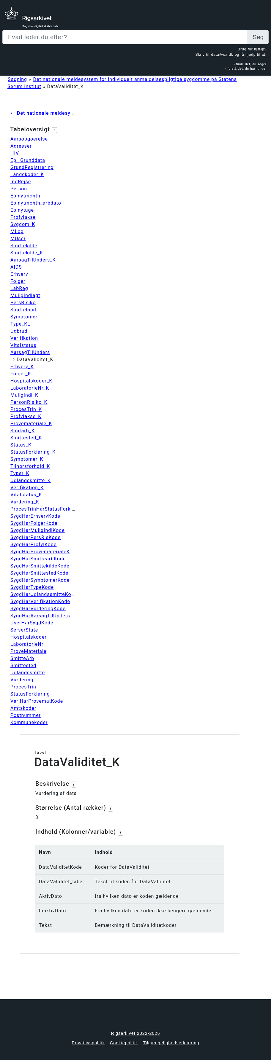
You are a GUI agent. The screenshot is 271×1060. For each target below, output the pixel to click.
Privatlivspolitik (88, 1042)
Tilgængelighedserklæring (171, 1042)
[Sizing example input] (125, 37)
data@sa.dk (222, 54)
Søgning (17, 79)
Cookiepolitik (124, 1042)
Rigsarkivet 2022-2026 (135, 1033)
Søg (258, 37)
